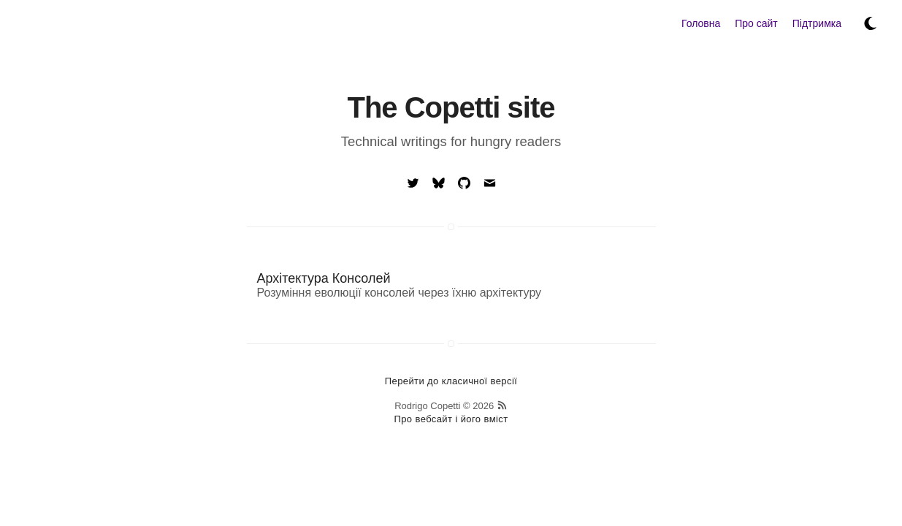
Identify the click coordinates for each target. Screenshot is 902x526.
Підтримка (816, 23)
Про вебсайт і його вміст (451, 418)
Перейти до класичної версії (451, 381)
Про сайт (756, 23)
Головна (700, 23)
